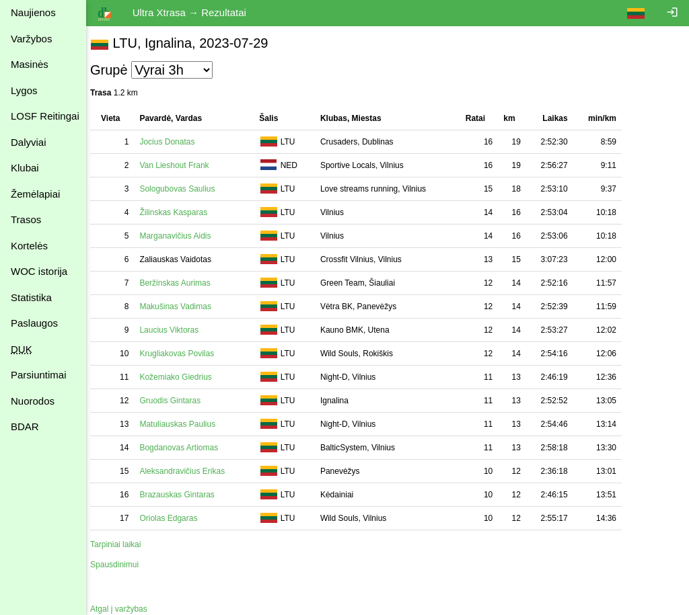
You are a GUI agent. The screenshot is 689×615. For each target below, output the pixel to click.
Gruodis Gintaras (176, 400)
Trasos (26, 219)
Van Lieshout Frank (180, 165)
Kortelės (29, 245)
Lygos (24, 90)
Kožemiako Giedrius (182, 377)
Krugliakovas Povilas (183, 353)
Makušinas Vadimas (182, 306)
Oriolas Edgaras (175, 518)
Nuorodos (33, 401)
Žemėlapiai (35, 194)
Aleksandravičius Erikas (188, 471)
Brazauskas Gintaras (183, 494)
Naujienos (33, 12)
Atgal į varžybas (125, 609)
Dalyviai (28, 142)
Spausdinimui (121, 564)
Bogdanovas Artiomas (185, 447)
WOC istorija (39, 271)
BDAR (25, 426)
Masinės (29, 64)
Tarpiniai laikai (122, 544)
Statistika (31, 297)
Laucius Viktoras (175, 330)
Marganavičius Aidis (181, 236)
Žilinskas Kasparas (180, 212)
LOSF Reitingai (45, 116)
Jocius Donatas (173, 142)
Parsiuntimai (39, 374)
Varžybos (31, 38)
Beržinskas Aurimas (181, 283)
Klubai (25, 167)
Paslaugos (34, 323)
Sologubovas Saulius (183, 189)
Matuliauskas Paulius (184, 424)
